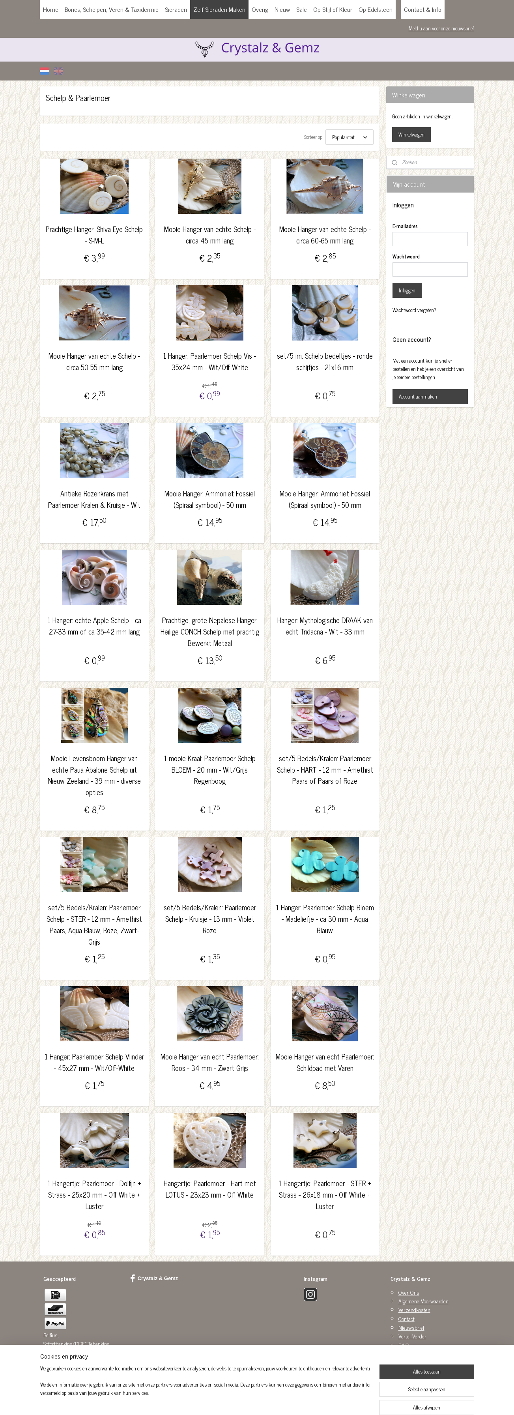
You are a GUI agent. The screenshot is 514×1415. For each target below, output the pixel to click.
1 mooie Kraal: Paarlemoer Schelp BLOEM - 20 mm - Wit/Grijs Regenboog (210, 769)
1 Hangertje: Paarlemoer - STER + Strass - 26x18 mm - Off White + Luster (325, 1194)
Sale (301, 9)
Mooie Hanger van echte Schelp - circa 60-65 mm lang (325, 234)
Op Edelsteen (376, 9)
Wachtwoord (406, 256)
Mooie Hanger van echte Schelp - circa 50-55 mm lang (94, 361)
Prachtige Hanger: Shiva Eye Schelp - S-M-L (94, 234)
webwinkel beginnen (273, 1400)
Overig (260, 9)
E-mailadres (405, 226)
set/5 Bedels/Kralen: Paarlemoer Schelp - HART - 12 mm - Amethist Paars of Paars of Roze (325, 769)
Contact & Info (422, 9)
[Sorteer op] (349, 137)
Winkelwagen (411, 134)
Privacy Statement (417, 1353)
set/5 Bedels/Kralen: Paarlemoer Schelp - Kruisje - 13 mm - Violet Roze (210, 919)
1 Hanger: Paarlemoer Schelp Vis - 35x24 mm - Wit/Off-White (209, 361)
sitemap (240, 1400)
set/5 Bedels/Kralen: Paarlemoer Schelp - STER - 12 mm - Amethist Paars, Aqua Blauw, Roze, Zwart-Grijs (94, 924)
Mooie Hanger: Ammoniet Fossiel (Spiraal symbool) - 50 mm (209, 499)
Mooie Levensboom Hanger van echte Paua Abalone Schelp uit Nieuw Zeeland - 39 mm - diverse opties (94, 775)
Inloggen (407, 290)
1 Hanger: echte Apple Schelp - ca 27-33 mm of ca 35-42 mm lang (94, 625)
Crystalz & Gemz (154, 1278)
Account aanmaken (418, 396)
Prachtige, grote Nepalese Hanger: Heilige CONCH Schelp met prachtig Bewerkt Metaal (210, 631)
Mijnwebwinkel (326, 1400)
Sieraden (176, 9)
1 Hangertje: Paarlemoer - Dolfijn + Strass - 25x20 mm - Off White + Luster (94, 1194)
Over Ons (408, 1292)
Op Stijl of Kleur (332, 9)
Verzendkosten (414, 1309)
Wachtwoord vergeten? (414, 310)
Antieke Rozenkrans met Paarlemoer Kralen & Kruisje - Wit (95, 499)
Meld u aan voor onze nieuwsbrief (441, 28)
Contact (406, 1318)
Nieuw (282, 9)
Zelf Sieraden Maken (219, 9)
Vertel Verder (412, 1335)
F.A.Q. (404, 1344)
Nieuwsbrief (411, 1327)
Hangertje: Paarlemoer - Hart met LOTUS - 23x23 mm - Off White (210, 1188)
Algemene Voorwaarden (423, 1300)
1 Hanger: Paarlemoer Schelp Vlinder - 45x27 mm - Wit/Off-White (94, 1062)
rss (251, 1400)
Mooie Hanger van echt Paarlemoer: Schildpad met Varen (325, 1062)
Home (50, 9)
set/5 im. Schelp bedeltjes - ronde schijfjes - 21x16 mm (325, 361)
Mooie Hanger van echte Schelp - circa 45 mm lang (210, 234)
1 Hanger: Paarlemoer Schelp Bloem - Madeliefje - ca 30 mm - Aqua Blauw (325, 919)
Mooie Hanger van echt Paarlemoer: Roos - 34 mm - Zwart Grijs (210, 1062)
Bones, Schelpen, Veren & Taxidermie (112, 9)
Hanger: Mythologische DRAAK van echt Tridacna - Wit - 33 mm (325, 625)
